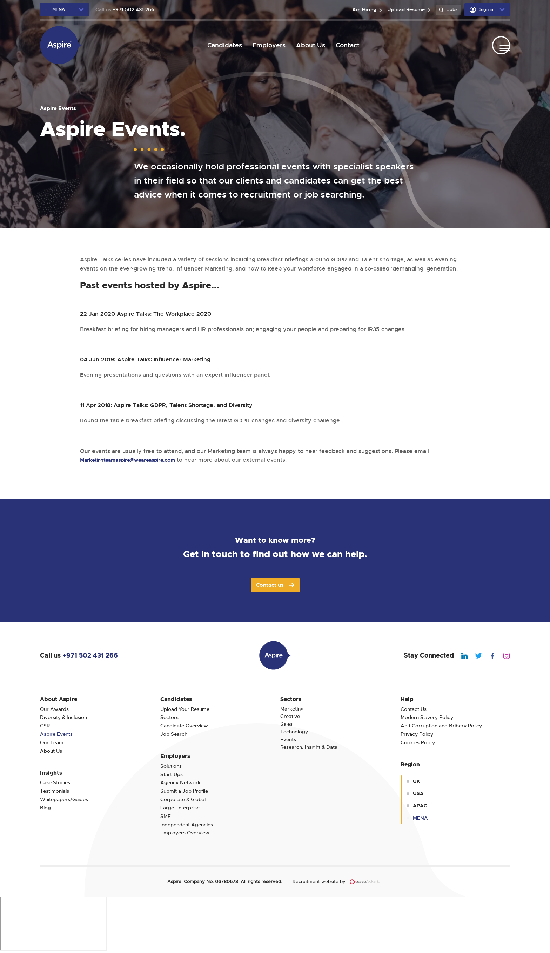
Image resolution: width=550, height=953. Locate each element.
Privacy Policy (417, 734)
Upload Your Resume (184, 709)
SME (165, 816)
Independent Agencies (186, 825)
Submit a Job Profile (184, 791)
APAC (420, 805)
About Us (307, 45)
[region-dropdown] (64, 9)
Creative (290, 716)
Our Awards (54, 709)
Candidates (221, 45)
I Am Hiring (360, 9)
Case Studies (55, 783)
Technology (294, 732)
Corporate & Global (183, 799)
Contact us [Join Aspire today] (275, 584)
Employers (265, 45)
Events (288, 739)
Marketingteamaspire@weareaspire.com (134, 460)
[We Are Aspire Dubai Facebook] (489, 655)
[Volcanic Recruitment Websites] (365, 882)
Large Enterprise (180, 808)
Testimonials (54, 791)
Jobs (447, 10)
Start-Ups (171, 775)
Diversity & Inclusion (63, 717)
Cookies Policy (418, 743)
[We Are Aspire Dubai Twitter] (475, 655)
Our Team (51, 743)
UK (416, 781)
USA (418, 793)
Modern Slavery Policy (427, 717)
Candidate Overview (184, 726)
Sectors (169, 717)
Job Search (173, 734)
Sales (286, 724)
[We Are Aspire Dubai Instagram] (503, 655)
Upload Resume (403, 9)
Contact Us (414, 709)
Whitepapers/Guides (64, 799)
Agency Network (180, 783)
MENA (420, 818)
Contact (344, 45)
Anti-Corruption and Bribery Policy (441, 726)
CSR (45, 726)
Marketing (292, 709)
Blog (45, 808)
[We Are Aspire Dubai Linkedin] (461, 655)
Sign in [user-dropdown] (481, 10)
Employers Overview (184, 833)
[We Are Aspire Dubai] (61, 45)
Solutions (171, 766)
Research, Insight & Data (308, 747)
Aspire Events (56, 734)
